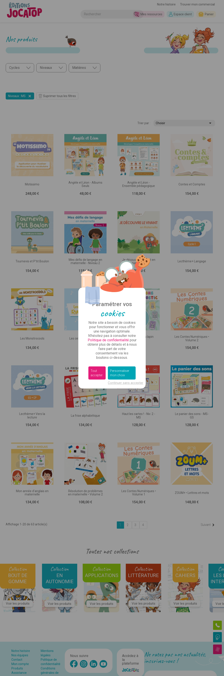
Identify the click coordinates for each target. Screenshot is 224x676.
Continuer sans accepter (125, 383)
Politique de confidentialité (108, 340)
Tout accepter (97, 373)
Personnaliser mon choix (119, 373)
